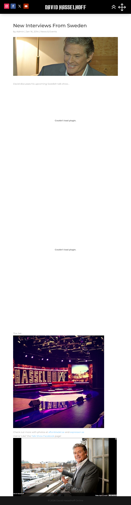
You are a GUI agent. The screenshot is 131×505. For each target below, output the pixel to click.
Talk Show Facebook (42, 436)
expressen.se (77, 432)
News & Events (48, 31)
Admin (20, 31)
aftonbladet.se (56, 432)
